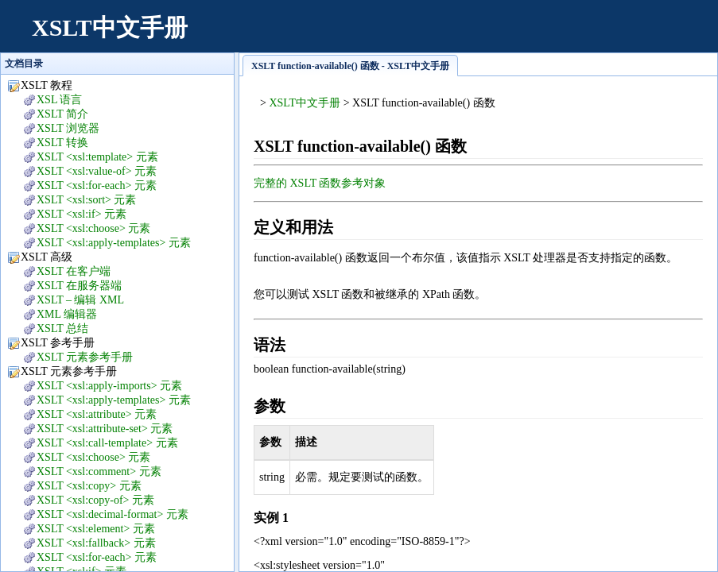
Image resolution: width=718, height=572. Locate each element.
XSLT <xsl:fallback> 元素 (96, 543)
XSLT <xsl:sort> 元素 (86, 200)
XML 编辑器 (67, 314)
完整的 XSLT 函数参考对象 (320, 183)
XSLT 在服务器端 (79, 286)
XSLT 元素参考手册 (85, 357)
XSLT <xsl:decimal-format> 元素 (112, 514)
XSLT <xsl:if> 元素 (81, 214)
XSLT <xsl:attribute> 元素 (97, 414)
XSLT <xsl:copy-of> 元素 (95, 500)
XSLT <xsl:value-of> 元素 (97, 171)
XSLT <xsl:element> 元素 (96, 529)
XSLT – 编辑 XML (80, 300)
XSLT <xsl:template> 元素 (97, 157)
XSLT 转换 (62, 143)
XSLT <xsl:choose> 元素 (93, 228)
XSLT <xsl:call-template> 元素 (107, 443)
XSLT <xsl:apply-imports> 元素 (109, 386)
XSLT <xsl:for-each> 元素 (97, 185)
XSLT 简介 (62, 114)
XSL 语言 (59, 100)
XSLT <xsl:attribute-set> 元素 (105, 429)
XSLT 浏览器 (68, 128)
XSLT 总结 (62, 328)
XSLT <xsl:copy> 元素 (89, 486)
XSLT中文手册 (110, 27)
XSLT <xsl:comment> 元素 (99, 471)
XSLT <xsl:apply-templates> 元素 (114, 243)
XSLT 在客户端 (74, 271)
